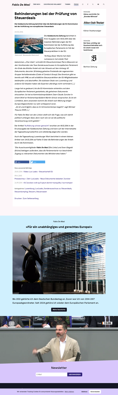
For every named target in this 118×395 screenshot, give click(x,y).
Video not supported (59, 349)
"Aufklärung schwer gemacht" (37, 126)
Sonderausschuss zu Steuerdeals (57, 188)
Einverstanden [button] (95, 391)
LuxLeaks (39, 188)
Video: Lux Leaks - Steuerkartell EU (38, 172)
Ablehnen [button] (84, 391)
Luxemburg (29, 188)
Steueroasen (41, 192)
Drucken (18, 198)
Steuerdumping (21, 192)
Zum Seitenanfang (31, 198)
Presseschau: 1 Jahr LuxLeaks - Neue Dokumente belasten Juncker (42, 179)
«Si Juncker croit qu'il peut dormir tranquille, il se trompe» (48, 183)
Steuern (32, 192)
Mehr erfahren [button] (69, 391)
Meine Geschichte (59, 309)
